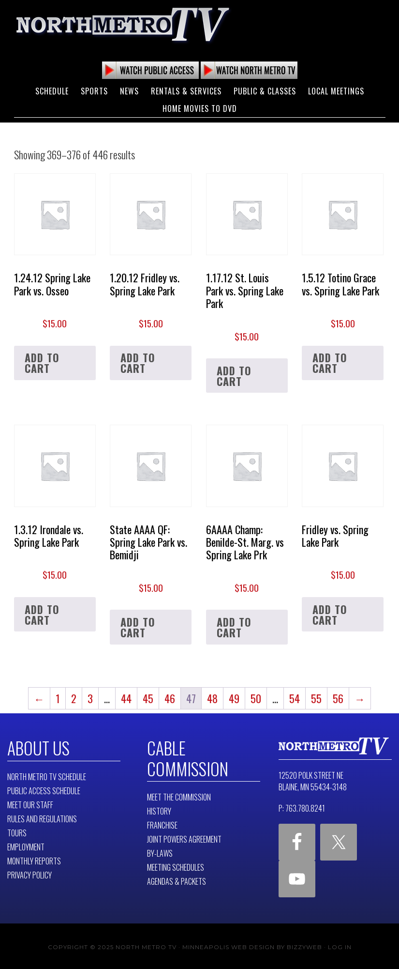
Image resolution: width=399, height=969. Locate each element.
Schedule (52, 91)
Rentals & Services (186, 91)
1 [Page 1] (58, 698)
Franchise (162, 823)
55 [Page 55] (316, 698)
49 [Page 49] (234, 698)
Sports (94, 91)
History (159, 809)
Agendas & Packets (176, 879)
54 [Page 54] (294, 698)
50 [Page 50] (256, 698)
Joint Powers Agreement (184, 837)
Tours (17, 832)
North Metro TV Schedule (46, 776)
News (129, 91)
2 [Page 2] (73, 698)
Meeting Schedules (175, 865)
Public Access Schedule (43, 790)
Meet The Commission (179, 795)
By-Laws (160, 851)
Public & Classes (265, 91)
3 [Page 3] (90, 698)
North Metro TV (123, 24)
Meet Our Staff (30, 804)
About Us (37, 747)
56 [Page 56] (338, 698)
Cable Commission (184, 757)
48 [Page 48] (212, 698)
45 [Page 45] (148, 698)
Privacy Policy (29, 874)
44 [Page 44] (126, 698)
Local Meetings (336, 91)
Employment (25, 846)
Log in (340, 945)
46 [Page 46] (169, 698)
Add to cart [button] (42, 363)
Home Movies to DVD (200, 108)
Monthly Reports (34, 860)
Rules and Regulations (42, 818)
